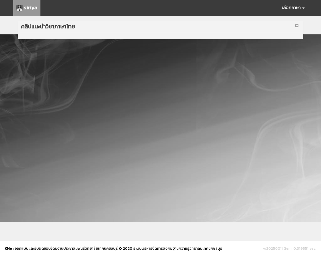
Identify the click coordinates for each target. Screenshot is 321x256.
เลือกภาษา (293, 7)
